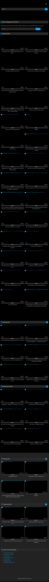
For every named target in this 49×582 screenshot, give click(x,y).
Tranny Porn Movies (9, 552)
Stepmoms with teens (9, 562)
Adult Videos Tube (8, 557)
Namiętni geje (7, 560)
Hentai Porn (7, 556)
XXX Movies (7, 559)
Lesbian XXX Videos (9, 554)
